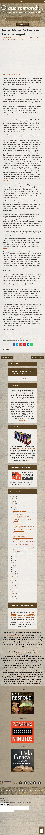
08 (14, 558)
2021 (13, 503)
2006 (13, 597)
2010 (13, 589)
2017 (13, 577)
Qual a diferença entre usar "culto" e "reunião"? (23, 545)
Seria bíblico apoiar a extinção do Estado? (23, 538)
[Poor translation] (6, 804)
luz (29, 37)
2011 (13, 587)
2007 (13, 595)
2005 (13, 598)
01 (14, 571)
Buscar (22, 24)
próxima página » (37, 357)
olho (8, 39)
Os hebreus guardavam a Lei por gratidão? (22, 550)
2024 (13, 498)
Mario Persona (19, 651)
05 (14, 564)
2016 (13, 578)
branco (20, 37)
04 (14, 566)
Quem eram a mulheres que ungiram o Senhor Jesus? (24, 513)
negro (4, 39)
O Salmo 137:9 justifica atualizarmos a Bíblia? (24, 520)
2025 (13, 496)
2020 (13, 505)
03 (14, 567)
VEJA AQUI (22, 378)
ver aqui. (28, 460)
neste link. (22, 420)
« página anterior (7, 357)
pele (12, 39)
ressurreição (18, 39)
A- (41, 832)
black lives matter (11, 37)
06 (14, 562)
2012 (13, 586)
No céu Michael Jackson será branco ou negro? (24, 542)
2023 (13, 500)
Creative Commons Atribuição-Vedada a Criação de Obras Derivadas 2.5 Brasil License (22, 615)
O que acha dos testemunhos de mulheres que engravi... (22, 533)
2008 (13, 593)
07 (14, 560)
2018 (13, 575)
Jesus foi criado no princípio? (21, 536)
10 (14, 555)
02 (14, 569)
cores (25, 37)
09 (14, 556)
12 (14, 507)
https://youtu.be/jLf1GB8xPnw (12, 74)
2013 (13, 584)
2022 (13, 502)
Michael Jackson (35, 37)
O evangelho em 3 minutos (19, 612)
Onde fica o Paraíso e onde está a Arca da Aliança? (23, 523)
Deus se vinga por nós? (19, 511)
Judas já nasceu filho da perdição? (23, 548)
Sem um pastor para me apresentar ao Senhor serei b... (23, 526)
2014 (13, 582)
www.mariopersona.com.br (12, 636)
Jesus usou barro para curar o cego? (24, 553)
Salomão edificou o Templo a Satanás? (21, 516)
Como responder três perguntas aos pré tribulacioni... (23, 530)
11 (13, 509)
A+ (42, 830)
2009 (13, 591)
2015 (13, 580)
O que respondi (8, 651)
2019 (13, 573)
